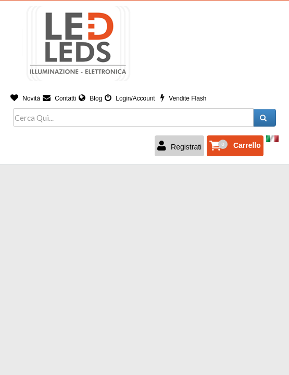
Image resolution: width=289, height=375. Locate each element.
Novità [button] (25, 98)
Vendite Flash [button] (183, 98)
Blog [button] (90, 98)
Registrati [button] (179, 146)
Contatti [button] (59, 98)
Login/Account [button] (130, 98)
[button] (235, 145)
